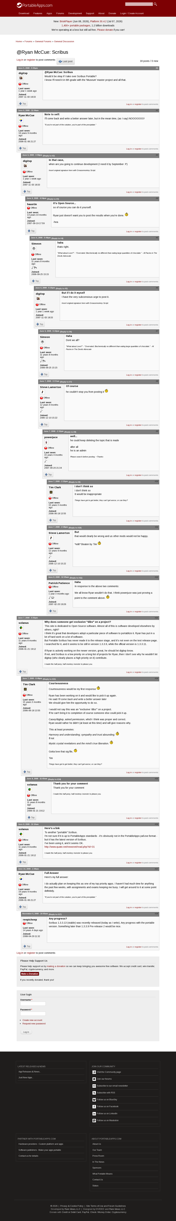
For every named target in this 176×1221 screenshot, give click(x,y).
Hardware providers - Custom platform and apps (41, 1144)
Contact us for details (28, 1156)
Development (75, 13)
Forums (60, 13)
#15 (156, 779)
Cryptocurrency (119, 1212)
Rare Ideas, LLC (72, 1209)
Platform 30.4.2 (98, 21)
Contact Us (97, 1179)
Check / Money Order (100, 1212)
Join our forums (102, 1079)
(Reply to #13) (49, 679)
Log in (20, 59)
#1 (157, 68)
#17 (156, 869)
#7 (157, 331)
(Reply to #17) (55, 914)
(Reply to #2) (49, 156)
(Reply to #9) (74, 482)
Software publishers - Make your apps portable (40, 1150)
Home (19, 41)
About (101, 13)
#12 (156, 577)
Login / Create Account (132, 13)
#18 (156, 914)
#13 (156, 618)
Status (95, 1185)
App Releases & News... (30, 1071)
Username (26, 1000)
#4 (157, 198)
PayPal (85, 1212)
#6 (157, 288)
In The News (98, 1162)
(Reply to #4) (57, 238)
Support (90, 13)
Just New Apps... (26, 1077)
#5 (157, 238)
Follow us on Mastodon (105, 1120)
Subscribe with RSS (103, 1093)
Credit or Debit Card (71, 1212)
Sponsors (96, 1168)
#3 (157, 155)
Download (24, 13)
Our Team (97, 1150)
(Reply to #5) (62, 288)
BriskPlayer (66, 21)
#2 (157, 110)
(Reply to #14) (54, 779)
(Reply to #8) (70, 432)
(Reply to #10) (75, 528)
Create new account (32, 1020)
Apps (49, 13)
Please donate (105, 29)
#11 (156, 527)
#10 (156, 481)
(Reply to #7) (66, 382)
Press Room (98, 1156)
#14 (156, 678)
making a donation (56, 966)
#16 (156, 824)
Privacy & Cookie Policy (72, 1206)
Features (38, 13)
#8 (157, 381)
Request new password (34, 1023)
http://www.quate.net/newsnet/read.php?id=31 (70, 846)
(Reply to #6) (66, 332)
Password (26, 1009)
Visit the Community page (106, 1072)
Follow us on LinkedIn (104, 1113)
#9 (157, 431)
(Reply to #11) (76, 578)
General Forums (43, 41)
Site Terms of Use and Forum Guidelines (106, 1206)
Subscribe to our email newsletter (110, 1086)
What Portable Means (102, 1174)
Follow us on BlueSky (104, 1099)
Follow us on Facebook (105, 1106)
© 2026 (54, 1206)
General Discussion (64, 41)
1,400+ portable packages (76, 25)
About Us (96, 1144)
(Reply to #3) (53, 199)
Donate (112, 13)
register (31, 59)
